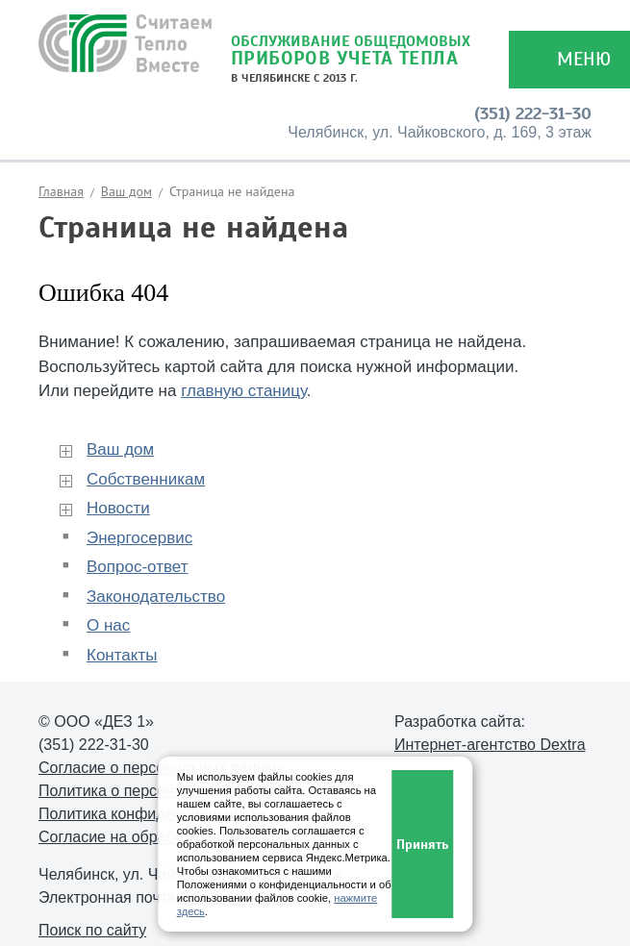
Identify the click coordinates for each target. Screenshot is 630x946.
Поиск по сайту (92, 930)
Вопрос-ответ (137, 567)
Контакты (122, 655)
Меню (584, 59)
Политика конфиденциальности (151, 814)
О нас (108, 625)
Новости (118, 508)
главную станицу (244, 391)
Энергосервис (139, 538)
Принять (422, 844)
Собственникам (146, 479)
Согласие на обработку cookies (149, 837)
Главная (61, 191)
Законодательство (156, 596)
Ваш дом (126, 191)
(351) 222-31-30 (533, 113)
